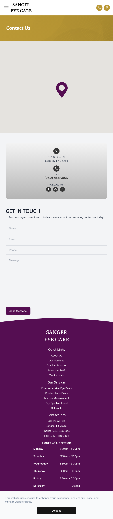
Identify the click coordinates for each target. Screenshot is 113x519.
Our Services (56, 360)
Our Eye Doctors (56, 365)
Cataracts (56, 408)
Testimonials (56, 375)
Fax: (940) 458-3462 (56, 435)
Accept (56, 510)
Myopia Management (56, 398)
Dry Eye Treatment (56, 403)
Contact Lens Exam (56, 393)
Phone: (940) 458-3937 (57, 430)
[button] (6, 7)
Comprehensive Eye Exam (56, 388)
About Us (56, 355)
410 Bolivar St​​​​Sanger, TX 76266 (56, 159)
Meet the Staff (56, 370)
